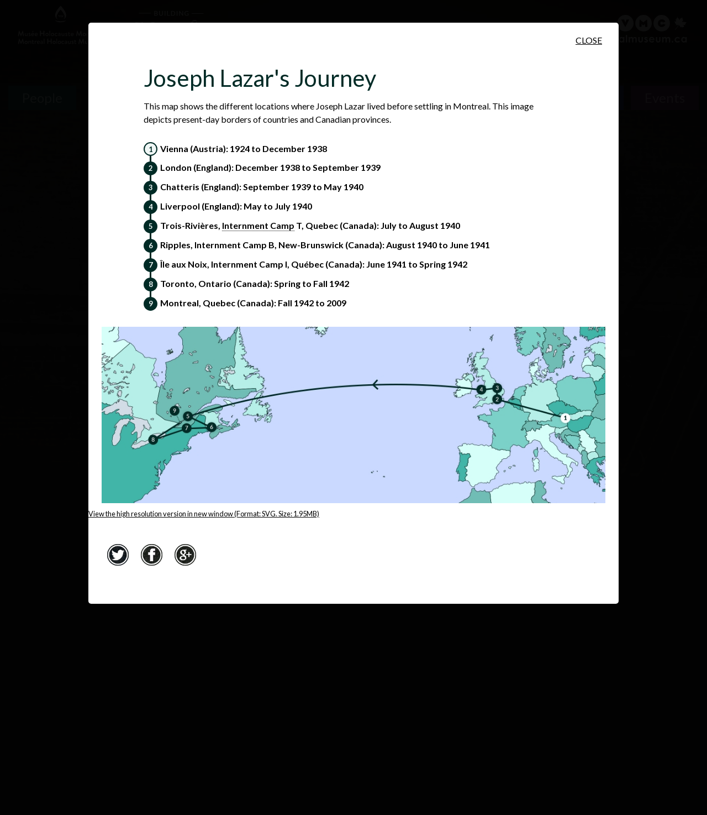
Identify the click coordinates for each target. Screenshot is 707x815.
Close (589, 40)
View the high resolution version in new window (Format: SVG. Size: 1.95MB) (203, 513)
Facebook (151, 555)
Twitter (117, 555)
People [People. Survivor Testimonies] (42, 98)
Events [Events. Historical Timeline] (665, 98)
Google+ (185, 555)
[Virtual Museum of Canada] (642, 29)
